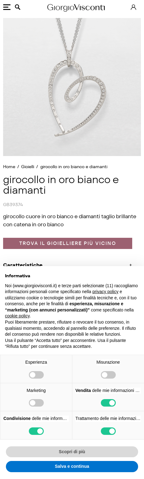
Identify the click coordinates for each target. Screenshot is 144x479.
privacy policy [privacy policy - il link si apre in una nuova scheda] (105, 291)
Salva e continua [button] (72, 466)
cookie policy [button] (17, 315)
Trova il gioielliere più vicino (67, 243)
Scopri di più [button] (72, 451)
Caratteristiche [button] (23, 265)
